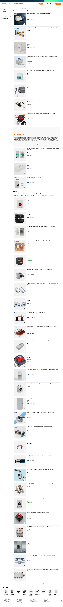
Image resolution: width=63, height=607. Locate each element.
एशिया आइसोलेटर (19, 600)
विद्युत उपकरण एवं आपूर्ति (19, 8)
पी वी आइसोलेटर (6, 601)
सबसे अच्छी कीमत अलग (34, 601)
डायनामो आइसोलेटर (20, 602)
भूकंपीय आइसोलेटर (42, 193)
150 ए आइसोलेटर (33, 602)
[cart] (50, 3)
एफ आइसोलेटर (26, 193)
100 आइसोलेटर (54, 193)
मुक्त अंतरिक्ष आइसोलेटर (44, 195)
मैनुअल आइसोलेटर (33, 600)
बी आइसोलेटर (15, 193)
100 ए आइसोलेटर (16, 195)
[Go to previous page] (40, 584)
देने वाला (34, 19)
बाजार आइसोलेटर (36, 193)
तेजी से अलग (21, 195)
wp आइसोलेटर (46, 600)
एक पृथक (31, 193)
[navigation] (7, 297)
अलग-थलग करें (21, 193)
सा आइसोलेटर (19, 601)
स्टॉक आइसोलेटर (27, 195)
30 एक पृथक (38, 195)
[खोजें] (41, 4)
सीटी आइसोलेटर (48, 193)
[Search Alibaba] (25, 3)
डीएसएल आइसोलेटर (47, 601)
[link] (61, 597)
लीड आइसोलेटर (51, 195)
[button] (38, 3)
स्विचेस (25, 8)
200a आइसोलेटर (33, 195)
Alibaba (14, 8)
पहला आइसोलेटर (6, 602)
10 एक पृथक (46, 599)
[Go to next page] (57, 584)
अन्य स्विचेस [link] (29, 8)
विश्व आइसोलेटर (32, 599)
